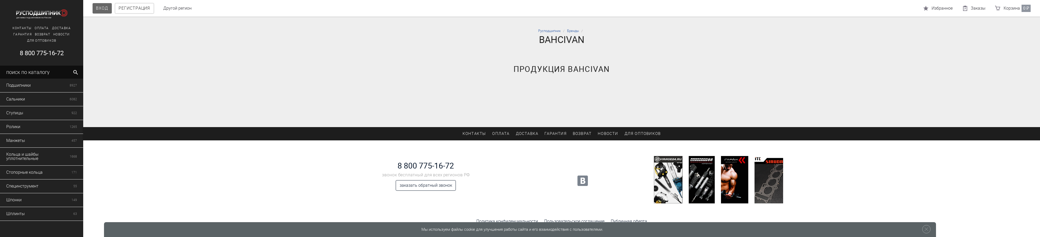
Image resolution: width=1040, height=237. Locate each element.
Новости (61, 34)
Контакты (21, 28)
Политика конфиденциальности (507, 221)
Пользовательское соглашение (574, 221)
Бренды (573, 31)
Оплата (41, 28)
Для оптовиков (40, 40)
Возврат (41, 34)
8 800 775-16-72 (41, 53)
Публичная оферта (629, 221)
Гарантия (21, 34)
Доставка (60, 28)
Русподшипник (549, 31)
